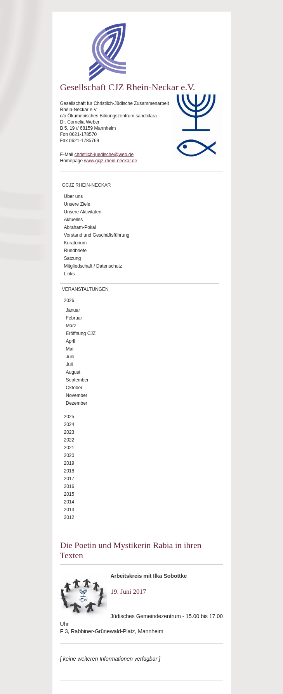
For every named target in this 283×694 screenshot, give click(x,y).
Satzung (72, 258)
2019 (69, 463)
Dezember (76, 403)
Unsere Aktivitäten (83, 212)
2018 (69, 471)
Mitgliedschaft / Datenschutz (93, 266)
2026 (69, 300)
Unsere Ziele (77, 204)
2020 (69, 455)
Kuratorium (75, 243)
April (70, 341)
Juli (69, 364)
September (77, 380)
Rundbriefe (75, 250)
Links (69, 274)
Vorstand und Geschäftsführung (97, 235)
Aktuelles (73, 219)
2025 (69, 416)
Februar (74, 318)
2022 (69, 440)
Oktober (74, 387)
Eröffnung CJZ (81, 333)
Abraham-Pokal (80, 227)
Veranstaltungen (85, 289)
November (76, 395)
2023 (69, 432)
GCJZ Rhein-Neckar (86, 185)
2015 (69, 494)
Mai (69, 349)
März (71, 325)
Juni (70, 356)
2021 (69, 447)
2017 (69, 478)
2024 (69, 424)
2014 (69, 502)
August (73, 372)
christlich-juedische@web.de (104, 154)
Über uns (73, 196)
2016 (69, 486)
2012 (69, 517)
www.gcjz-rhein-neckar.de (110, 160)
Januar (73, 310)
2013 (69, 509)
